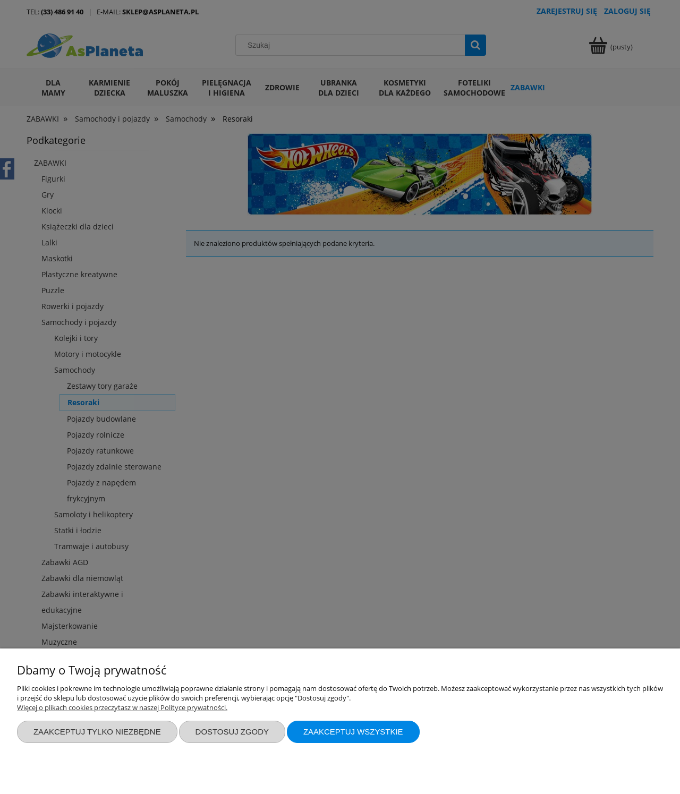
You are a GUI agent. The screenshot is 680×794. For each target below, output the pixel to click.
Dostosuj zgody (232, 731)
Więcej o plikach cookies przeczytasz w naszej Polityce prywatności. (122, 707)
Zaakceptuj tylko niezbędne (97, 731)
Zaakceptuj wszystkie (353, 731)
